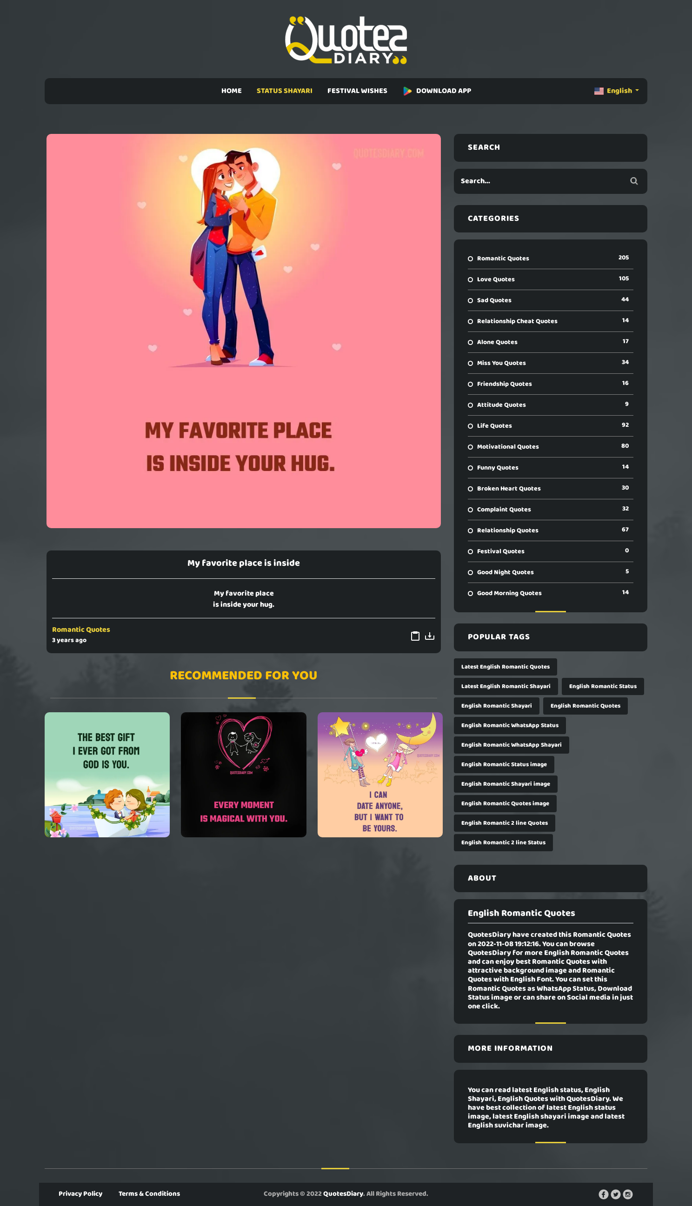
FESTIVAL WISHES (357, 91)
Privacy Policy (80, 1193)
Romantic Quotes (81, 630)
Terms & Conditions (149, 1193)
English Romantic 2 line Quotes (504, 823)
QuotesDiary (343, 1193)
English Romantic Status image (504, 764)
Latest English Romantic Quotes (505, 667)
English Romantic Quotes (585, 706)
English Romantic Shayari (496, 706)
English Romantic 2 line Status (503, 843)
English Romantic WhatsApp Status (510, 725)
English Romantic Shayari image (505, 784)
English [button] (613, 91)
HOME (231, 91)
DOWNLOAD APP (436, 91)
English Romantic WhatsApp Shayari (511, 745)
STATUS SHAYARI (285, 91)
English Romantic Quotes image (505, 803)
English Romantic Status (603, 686)
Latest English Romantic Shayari (506, 686)
